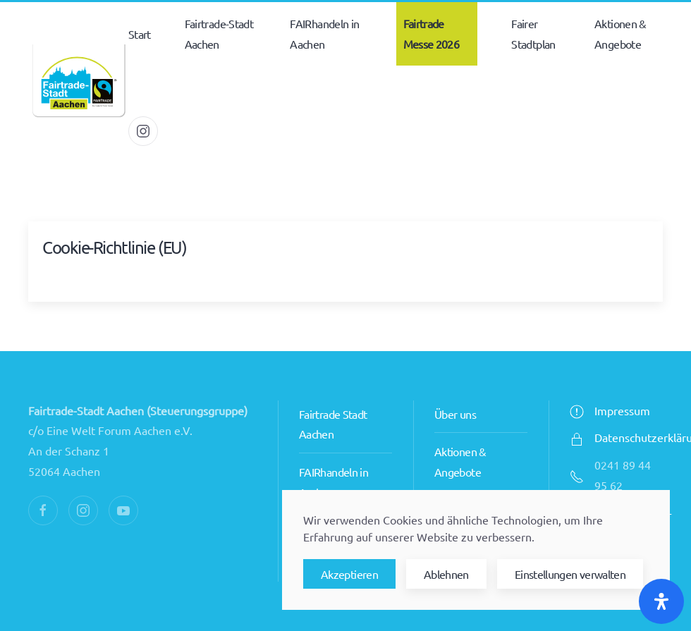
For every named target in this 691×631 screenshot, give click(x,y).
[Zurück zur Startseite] (78, 82)
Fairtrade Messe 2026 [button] (431, 33)
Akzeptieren (349, 574)
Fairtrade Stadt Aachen (333, 424)
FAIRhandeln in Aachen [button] (324, 33)
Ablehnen (446, 574)
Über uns (455, 414)
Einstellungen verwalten (570, 574)
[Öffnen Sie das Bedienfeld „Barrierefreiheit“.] (661, 601)
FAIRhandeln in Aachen (333, 482)
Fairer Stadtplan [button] (533, 33)
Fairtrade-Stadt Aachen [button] (219, 33)
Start (139, 34)
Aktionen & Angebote (620, 33)
